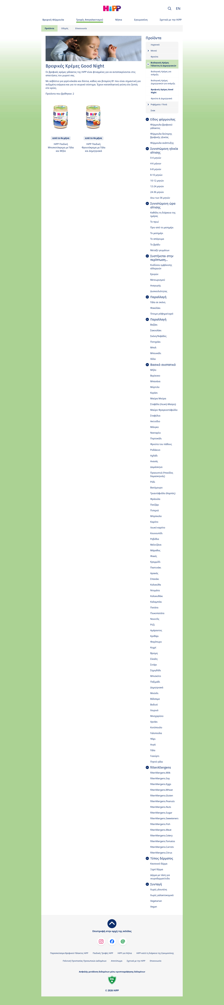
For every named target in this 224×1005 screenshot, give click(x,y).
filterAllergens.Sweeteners (164, 818)
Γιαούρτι (154, 756)
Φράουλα (155, 499)
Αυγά (153, 744)
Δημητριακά (156, 687)
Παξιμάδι (155, 681)
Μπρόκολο (156, 516)
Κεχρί (153, 647)
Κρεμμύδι (155, 561)
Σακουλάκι (155, 330)
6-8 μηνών (155, 169)
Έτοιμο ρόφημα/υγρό (161, 313)
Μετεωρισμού (157, 279)
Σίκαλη (154, 658)
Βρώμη (154, 653)
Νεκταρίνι (155, 432)
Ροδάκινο (155, 449)
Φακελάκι (155, 308)
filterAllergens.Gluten (161, 795)
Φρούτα (154, 56)
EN (178, 8)
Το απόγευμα (157, 238)
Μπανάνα (155, 381)
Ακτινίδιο (155, 421)
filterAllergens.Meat (160, 829)
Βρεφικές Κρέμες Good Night (162, 91)
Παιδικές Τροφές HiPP (103, 953)
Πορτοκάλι (156, 438)
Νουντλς (154, 619)
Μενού (154, 50)
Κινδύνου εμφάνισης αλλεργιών (161, 266)
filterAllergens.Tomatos (162, 841)
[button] (169, 8)
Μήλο (153, 370)
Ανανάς (154, 461)
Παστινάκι (155, 567)
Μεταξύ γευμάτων (159, 250)
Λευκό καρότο (157, 527)
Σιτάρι (153, 664)
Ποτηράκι (155, 341)
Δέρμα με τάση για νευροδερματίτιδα (160, 877)
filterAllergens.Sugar (161, 812)
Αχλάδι (154, 455)
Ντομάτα (155, 590)
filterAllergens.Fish (160, 824)
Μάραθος (155, 550)
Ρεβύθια (154, 539)
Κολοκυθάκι (156, 596)
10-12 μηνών (157, 180)
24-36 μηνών (157, 192)
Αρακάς (154, 573)
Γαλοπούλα (156, 733)
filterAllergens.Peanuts (162, 801)
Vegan (153, 906)
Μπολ (153, 347)
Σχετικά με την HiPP (136, 960)
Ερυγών (154, 274)
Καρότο (154, 521)
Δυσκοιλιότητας (158, 291)
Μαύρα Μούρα (158, 398)
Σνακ (153, 110)
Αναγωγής (155, 285)
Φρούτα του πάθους (161, 444)
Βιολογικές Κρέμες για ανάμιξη (161, 73)
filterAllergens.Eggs (160, 784)
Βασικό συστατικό (163, 365)
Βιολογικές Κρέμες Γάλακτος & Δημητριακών (163, 64)
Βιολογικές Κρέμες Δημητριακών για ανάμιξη (163, 82)
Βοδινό (154, 704)
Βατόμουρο (156, 487)
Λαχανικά (155, 44)
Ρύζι (152, 624)
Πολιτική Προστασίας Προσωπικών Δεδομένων (84, 960)
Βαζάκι (154, 324)
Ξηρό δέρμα (156, 869)
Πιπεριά (154, 510)
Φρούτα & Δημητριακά (161, 98)
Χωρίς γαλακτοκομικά (162, 895)
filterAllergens (160, 767)
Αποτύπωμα (116, 960)
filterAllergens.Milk (160, 772)
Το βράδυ (155, 244)
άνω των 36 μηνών (160, 197)
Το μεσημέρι (156, 233)
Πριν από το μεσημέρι (162, 227)
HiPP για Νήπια (125, 953)
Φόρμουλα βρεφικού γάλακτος (161, 126)
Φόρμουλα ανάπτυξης (162, 142)
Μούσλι (154, 693)
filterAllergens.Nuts (160, 807)
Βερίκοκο (155, 375)
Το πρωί (154, 221)
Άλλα (153, 359)
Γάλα (152, 750)
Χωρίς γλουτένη (158, 889)
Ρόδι (152, 481)
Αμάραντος (156, 630)
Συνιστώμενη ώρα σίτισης (162, 205)
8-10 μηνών (156, 174)
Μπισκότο (155, 676)
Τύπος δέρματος (161, 858)
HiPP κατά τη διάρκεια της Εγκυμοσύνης (155, 953)
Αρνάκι (154, 721)
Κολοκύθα (155, 584)
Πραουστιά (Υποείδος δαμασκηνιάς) (161, 474)
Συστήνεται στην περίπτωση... (161, 258)
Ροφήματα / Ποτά (159, 104)
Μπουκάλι (155, 353)
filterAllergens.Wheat (161, 789)
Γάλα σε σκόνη (157, 302)
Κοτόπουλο (156, 727)
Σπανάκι (154, 579)
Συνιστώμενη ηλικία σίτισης (164, 150)
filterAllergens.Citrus (161, 852)
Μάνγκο (154, 427)
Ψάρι (153, 738)
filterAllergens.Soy (160, 778)
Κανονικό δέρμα (158, 863)
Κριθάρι (154, 636)
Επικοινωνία (81, 28)
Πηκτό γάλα (156, 761)
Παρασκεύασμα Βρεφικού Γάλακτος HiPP (69, 953)
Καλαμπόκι (156, 601)
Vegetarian (156, 900)
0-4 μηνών (155, 157)
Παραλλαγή (158, 297)
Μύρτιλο (155, 387)
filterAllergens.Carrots (162, 847)
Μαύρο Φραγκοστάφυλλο (164, 409)
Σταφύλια (155, 415)
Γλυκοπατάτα (157, 613)
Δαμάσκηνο (156, 467)
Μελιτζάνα (155, 544)
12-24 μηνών (157, 186)
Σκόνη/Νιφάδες (158, 336)
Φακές (153, 556)
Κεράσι (154, 392)
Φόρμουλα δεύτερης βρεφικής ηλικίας (161, 135)
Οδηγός (64, 28)
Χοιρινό (154, 710)
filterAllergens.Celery (161, 835)
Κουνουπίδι (156, 533)
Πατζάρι (154, 504)
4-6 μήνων (155, 163)
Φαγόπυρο (156, 641)
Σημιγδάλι (155, 670)
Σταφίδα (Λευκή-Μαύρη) (163, 404)
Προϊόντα (49, 28)
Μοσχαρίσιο (156, 716)
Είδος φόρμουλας (162, 119)
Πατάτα (154, 607)
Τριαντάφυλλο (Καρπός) (162, 493)
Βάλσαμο (155, 698)
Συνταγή (156, 884)
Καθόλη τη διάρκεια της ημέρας (163, 214)
